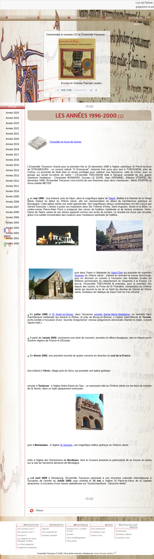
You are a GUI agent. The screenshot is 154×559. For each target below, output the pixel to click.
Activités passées (49, 535)
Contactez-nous (98, 532)
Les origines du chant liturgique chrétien (26, 539)
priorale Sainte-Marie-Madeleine (112, 314)
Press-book (72, 541)
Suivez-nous (96, 535)
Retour (36, 511)
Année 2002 (12, 233)
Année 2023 (12, 123)
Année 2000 (12, 243)
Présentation (15, 17)
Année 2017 (12, 154)
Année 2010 (12, 191)
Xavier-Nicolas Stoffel (103, 553)
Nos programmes (49, 532)
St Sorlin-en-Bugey (62, 314)
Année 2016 (12, 160)
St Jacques (66, 445)
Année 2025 (12, 112)
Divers (108, 17)
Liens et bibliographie (76, 538)
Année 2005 (12, 217)
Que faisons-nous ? (25, 532)
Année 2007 (12, 207)
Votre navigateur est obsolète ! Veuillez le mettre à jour (77, 90)
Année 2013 (12, 175)
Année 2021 (12, 133)
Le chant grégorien (25, 544)
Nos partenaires (98, 529)
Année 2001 (12, 238)
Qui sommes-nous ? (26, 529)
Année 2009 (12, 196)
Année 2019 (12, 144)
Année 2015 (12, 165)
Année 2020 (12, 139)
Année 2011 (12, 186)
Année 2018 (12, 149)
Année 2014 (12, 170)
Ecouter (70, 534)
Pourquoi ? (22, 535)
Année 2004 (12, 222)
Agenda (45, 529)
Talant (112, 198)
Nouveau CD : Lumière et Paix (77, 530)
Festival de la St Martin (138, 20)
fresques (79, 275)
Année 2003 (12, 228)
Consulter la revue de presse (65, 142)
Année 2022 (12, 128)
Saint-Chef (117, 272)
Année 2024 (12, 118)
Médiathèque (77, 17)
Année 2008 (12, 201)
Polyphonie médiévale (27, 547)
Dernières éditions (124, 534)
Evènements (46, 17)
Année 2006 (12, 212)
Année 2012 (12, 180)
